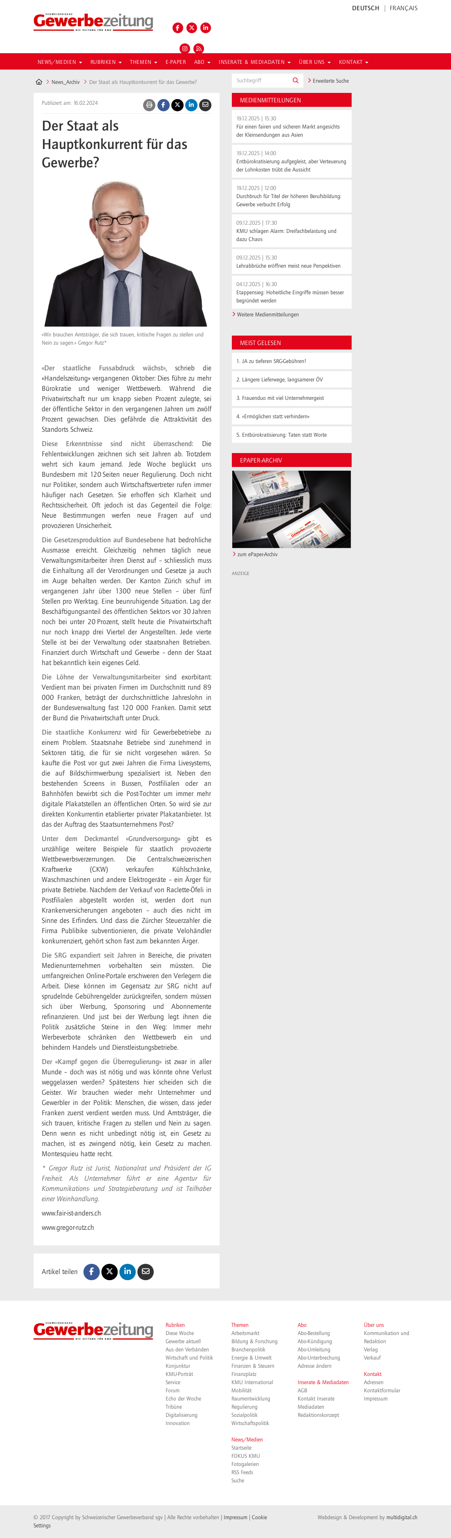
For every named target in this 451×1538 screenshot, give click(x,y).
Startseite (241, 1448)
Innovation (178, 1423)
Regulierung (244, 1407)
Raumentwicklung (250, 1399)
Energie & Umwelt (251, 1358)
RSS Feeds (242, 1472)
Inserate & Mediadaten (323, 1382)
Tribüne (174, 1407)
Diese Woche (180, 1333)
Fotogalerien (245, 1464)
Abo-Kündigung (315, 1341)
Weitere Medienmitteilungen (268, 315)
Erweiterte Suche (328, 81)
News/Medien (247, 1440)
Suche (237, 1481)
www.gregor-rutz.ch (68, 1227)
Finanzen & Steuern (252, 1366)
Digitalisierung (181, 1415)
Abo (302, 1325)
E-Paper (176, 62)
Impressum (376, 1399)
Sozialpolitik (244, 1415)
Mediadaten (311, 1407)
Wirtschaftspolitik (250, 1423)
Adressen (374, 1382)
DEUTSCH (365, 8)
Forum (173, 1391)
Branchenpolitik (248, 1350)
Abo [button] (202, 62)
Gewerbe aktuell (183, 1341)
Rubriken (175, 1325)
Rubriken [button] (106, 62)
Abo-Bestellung (314, 1333)
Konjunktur (178, 1366)
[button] (295, 81)
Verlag (371, 1350)
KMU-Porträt (179, 1374)
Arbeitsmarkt (245, 1333)
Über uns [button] (314, 62)
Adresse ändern (315, 1366)
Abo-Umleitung (314, 1350)
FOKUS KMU (245, 1456)
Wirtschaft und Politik (189, 1358)
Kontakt (372, 1374)
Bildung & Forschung (254, 1341)
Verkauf (372, 1358)
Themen (240, 1325)
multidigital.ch (401, 1517)
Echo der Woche (183, 1399)
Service (173, 1382)
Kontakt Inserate (316, 1399)
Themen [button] (143, 62)
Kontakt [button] (354, 62)
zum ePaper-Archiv (258, 554)
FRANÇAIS (404, 8)
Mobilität (241, 1391)
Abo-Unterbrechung (319, 1358)
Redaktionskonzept (318, 1415)
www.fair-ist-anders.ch (71, 1213)
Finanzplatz (243, 1374)
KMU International (252, 1382)
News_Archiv (66, 82)
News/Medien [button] (60, 62)
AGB (302, 1391)
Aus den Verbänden (187, 1350)
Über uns (374, 1325)
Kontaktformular (382, 1391)
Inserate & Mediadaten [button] (255, 62)
